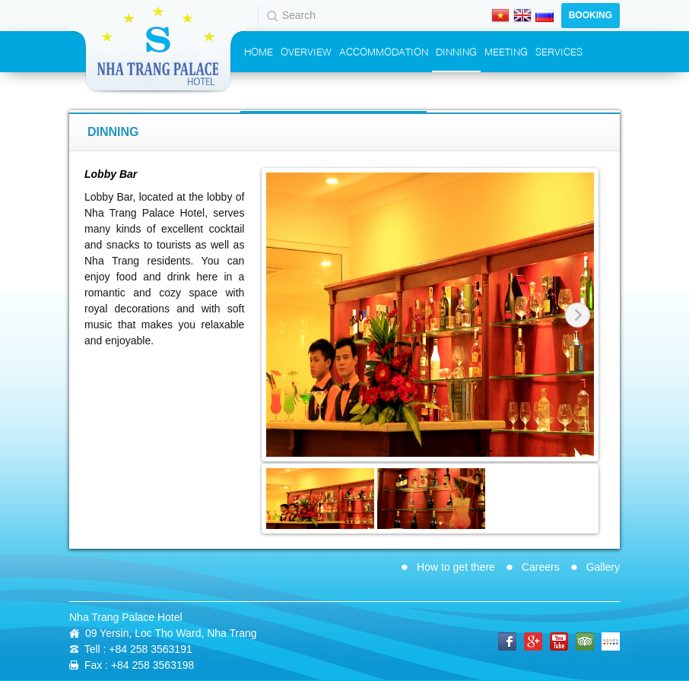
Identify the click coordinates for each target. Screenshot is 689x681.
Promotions (321, 91)
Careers (541, 567)
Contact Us (392, 91)
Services (559, 51)
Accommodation (383, 51)
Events (262, 91)
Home (258, 51)
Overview (306, 51)
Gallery (603, 567)
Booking (590, 15)
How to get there (456, 567)
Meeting (506, 51)
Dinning (456, 51)
